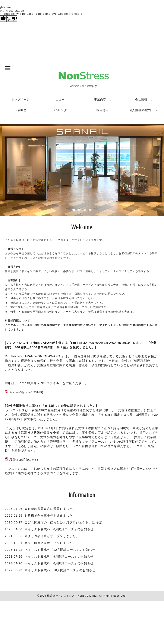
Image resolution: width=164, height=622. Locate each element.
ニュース (61, 99)
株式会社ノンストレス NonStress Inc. (72, 595)
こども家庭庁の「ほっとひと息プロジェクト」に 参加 (63, 522)
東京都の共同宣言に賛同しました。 (50, 508)
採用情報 (102, 110)
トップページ (20, 99)
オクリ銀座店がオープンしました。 (50, 543)
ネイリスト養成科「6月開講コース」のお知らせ (59, 529)
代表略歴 (20, 110)
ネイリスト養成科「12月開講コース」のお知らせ (60, 549)
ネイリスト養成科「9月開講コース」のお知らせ (59, 556)
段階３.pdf (17, 459)
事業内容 (100, 99)
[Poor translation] (11, 18)
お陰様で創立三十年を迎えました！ (50, 515)
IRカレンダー (61, 110)
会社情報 (141, 99)
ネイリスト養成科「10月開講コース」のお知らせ (60, 570)
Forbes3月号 (18, 392)
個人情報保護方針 (141, 110)
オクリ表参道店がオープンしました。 (52, 536)
